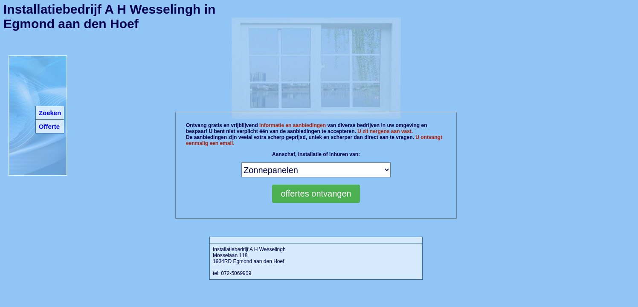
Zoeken (50, 112)
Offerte (49, 126)
